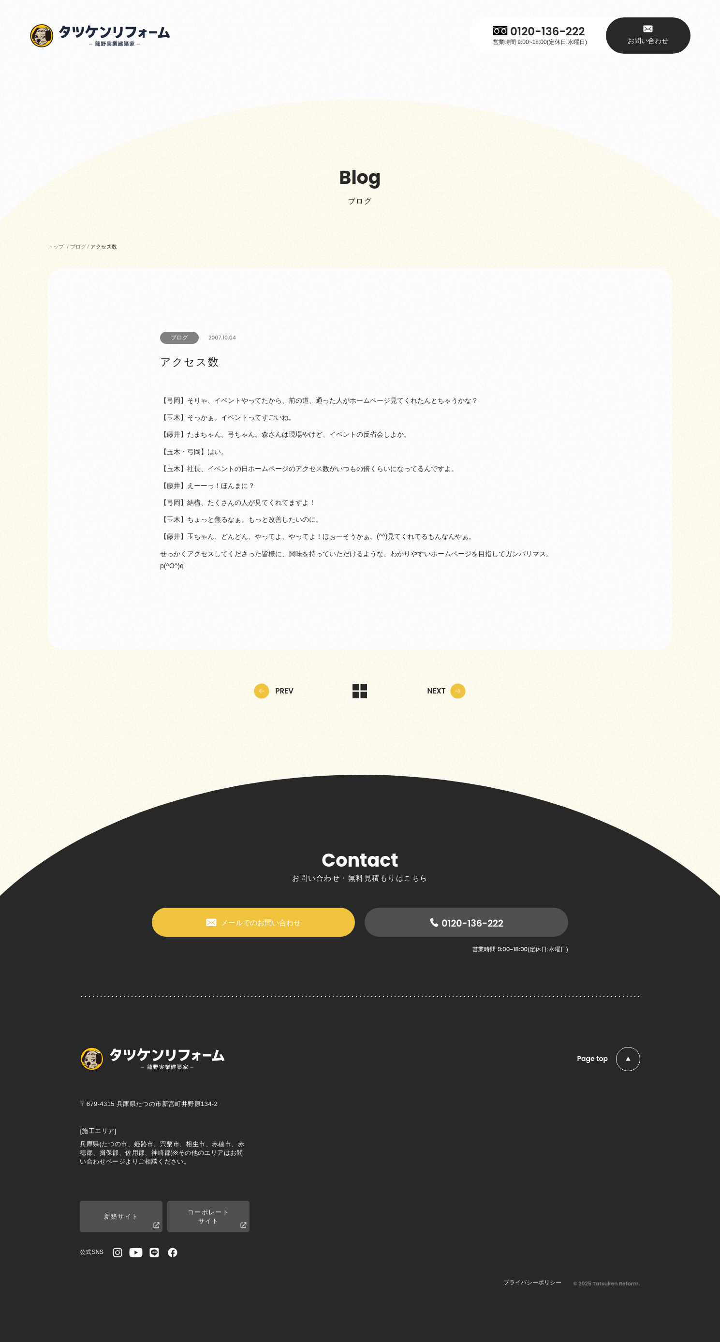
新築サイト (132, 1221)
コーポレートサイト (217, 1219)
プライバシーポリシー (532, 1282)
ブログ (179, 337)
